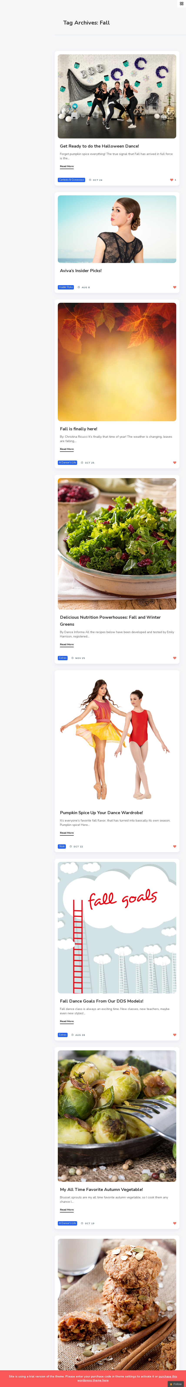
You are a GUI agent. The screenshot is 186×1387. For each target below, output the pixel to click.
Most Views (98, 41)
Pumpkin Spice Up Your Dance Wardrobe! (105, 794)
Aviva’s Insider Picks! (85, 265)
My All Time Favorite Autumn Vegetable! (105, 1161)
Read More (71, 163)
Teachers (17, 109)
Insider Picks (70, 281)
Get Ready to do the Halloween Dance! (103, 143)
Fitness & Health (24, 99)
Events (15, 78)
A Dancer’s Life (22, 58)
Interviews (18, 88)
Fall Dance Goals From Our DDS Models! (105, 978)
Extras (14, 119)
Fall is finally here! (82, 419)
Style (13, 68)
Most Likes (73, 41)
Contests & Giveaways (75, 176)
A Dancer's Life (71, 453)
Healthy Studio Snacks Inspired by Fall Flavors (111, 1345)
